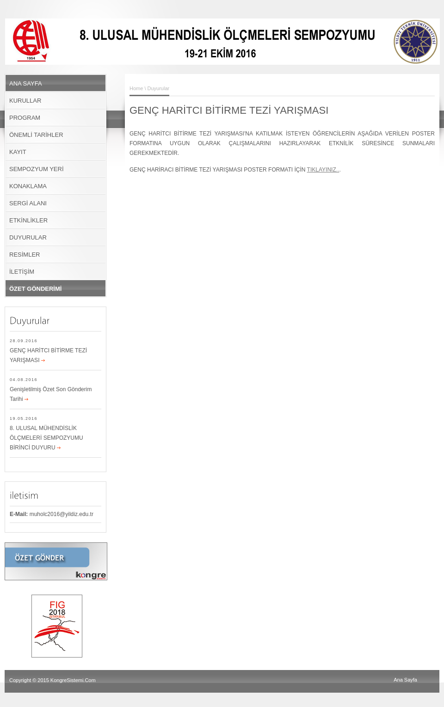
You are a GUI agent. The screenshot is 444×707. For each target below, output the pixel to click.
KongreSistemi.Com (73, 680)
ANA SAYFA (25, 83)
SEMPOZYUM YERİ (36, 169)
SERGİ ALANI (28, 203)
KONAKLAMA (28, 186)
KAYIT (17, 151)
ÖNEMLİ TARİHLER (36, 134)
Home (136, 88)
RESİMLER (24, 254)
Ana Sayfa (405, 679)
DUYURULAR (28, 237)
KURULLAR (25, 100)
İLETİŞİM (21, 271)
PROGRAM (24, 117)
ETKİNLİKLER (28, 220)
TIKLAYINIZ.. (323, 169)
